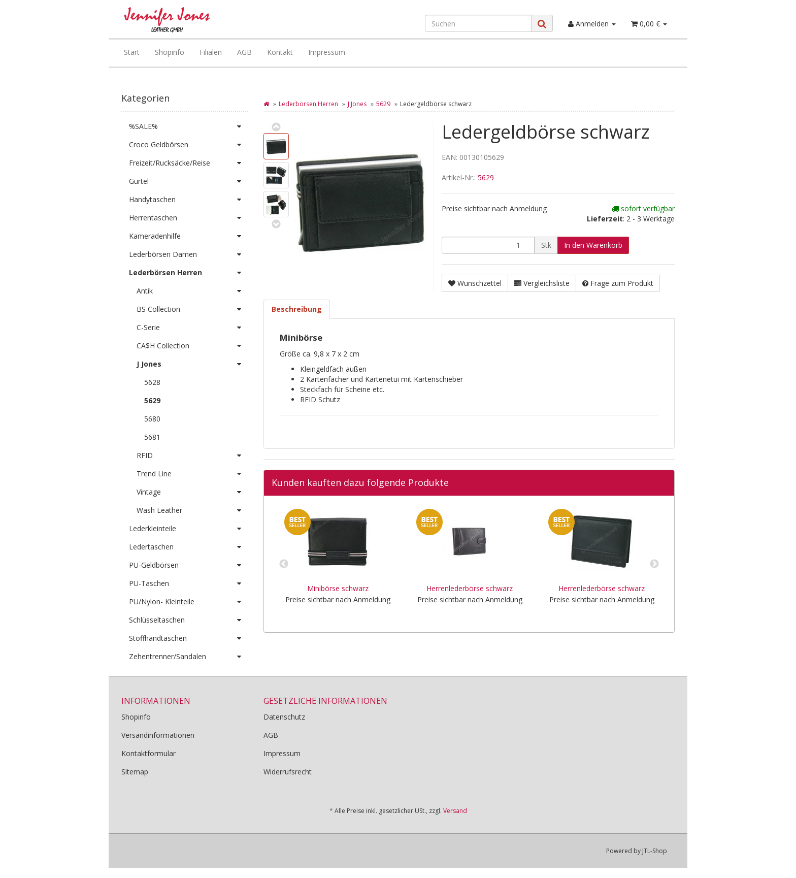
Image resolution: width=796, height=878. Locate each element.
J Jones (357, 104)
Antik (192, 291)
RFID (192, 455)
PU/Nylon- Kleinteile (188, 602)
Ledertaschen (188, 547)
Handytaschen (188, 199)
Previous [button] (284, 564)
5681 (152, 437)
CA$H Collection (192, 346)
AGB (244, 52)
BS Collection (192, 309)
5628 (152, 382)
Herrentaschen (188, 218)
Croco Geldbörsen (188, 145)
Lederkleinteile (188, 528)
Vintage (192, 492)
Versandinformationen (157, 735)
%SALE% (188, 126)
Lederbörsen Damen (188, 254)
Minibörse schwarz (338, 588)
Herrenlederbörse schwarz (469, 588)
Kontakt (280, 52)
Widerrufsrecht (287, 771)
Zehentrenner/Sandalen (188, 656)
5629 (383, 104)
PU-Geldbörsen (188, 565)
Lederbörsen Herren (308, 104)
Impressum (326, 52)
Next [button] (654, 564)
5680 (152, 419)
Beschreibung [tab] (297, 309)
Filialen (211, 52)
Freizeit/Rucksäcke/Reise (188, 163)
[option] (338, 564)
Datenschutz (284, 717)
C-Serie (192, 327)
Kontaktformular (148, 753)
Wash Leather (192, 510)
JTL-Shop (654, 851)
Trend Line (192, 474)
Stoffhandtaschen (188, 638)
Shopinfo (169, 52)
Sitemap (134, 771)
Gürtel (188, 181)
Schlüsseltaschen (188, 620)
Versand (455, 810)
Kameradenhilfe (188, 236)
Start (132, 52)
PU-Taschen (188, 583)
